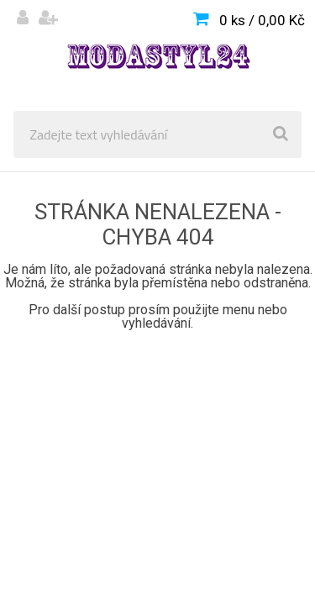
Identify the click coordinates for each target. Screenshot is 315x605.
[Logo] (157, 55)
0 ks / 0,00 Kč (262, 20)
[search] (281, 134)
